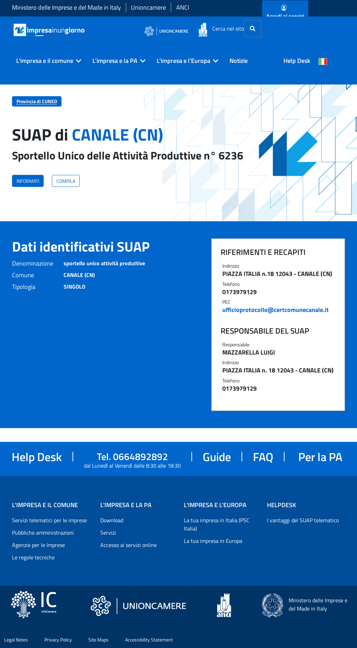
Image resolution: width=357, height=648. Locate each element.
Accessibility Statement (149, 639)
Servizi (108, 532)
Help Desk (296, 60)
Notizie (239, 60)
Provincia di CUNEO (36, 101)
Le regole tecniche (33, 557)
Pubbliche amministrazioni (43, 532)
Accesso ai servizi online (128, 545)
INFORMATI (27, 181)
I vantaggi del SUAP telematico (303, 520)
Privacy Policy (58, 639)
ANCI (182, 7)
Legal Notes (16, 639)
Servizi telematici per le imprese (49, 520)
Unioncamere (148, 7)
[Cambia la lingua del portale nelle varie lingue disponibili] (323, 60)
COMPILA (65, 181)
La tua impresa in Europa (213, 541)
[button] (46, 60)
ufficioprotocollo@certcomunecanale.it (275, 309)
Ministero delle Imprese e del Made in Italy (66, 7)
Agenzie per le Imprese (38, 545)
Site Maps (98, 639)
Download (111, 520)
